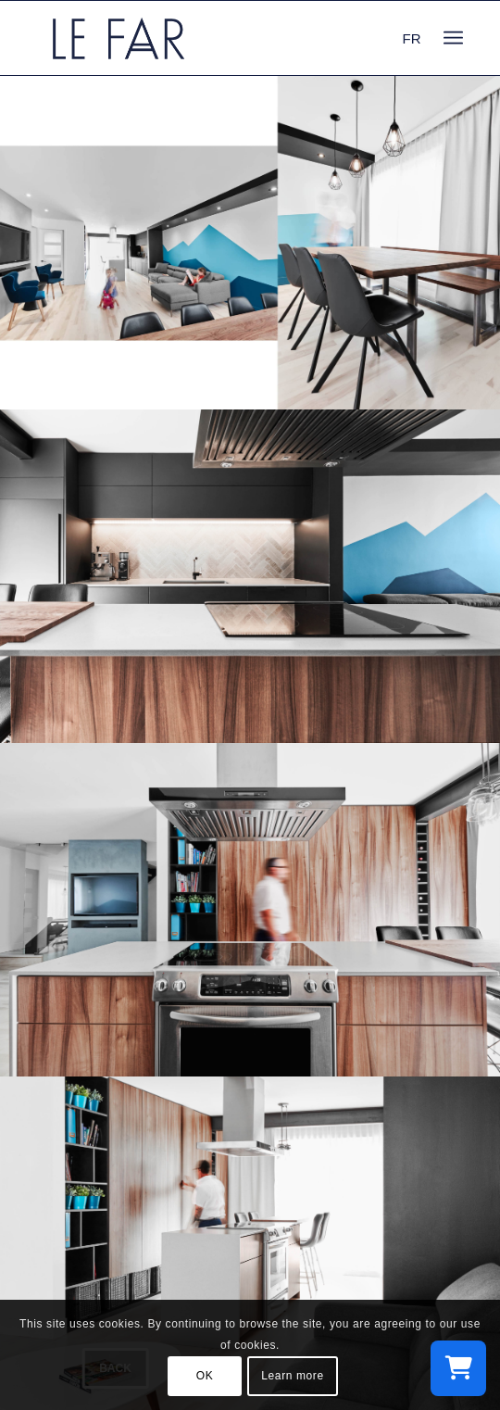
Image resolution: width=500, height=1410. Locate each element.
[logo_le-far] (208, 38)
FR (412, 38)
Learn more (292, 1375)
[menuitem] (453, 38)
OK (205, 1375)
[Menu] (453, 38)
